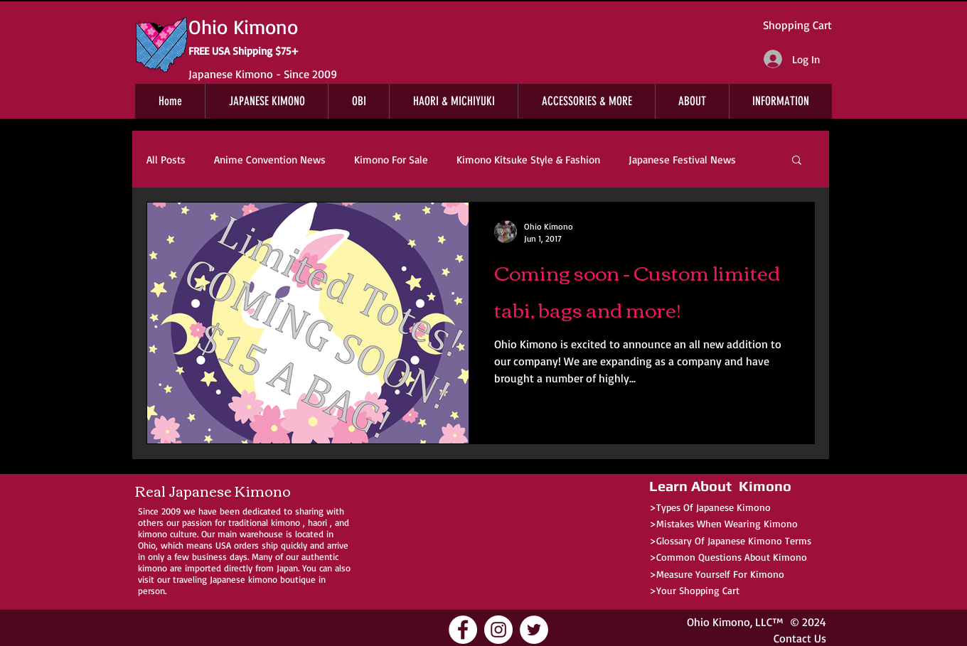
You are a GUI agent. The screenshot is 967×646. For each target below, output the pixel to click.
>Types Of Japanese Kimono (710, 507)
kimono (285, 522)
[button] (796, 161)
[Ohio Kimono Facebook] (463, 629)
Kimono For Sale (391, 159)
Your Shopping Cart (697, 590)
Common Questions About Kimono (731, 557)
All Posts (166, 159)
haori (317, 522)
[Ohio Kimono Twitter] (534, 629)
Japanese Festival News (682, 159)
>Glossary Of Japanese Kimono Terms (730, 540)
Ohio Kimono (718, 622)
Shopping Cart (797, 25)
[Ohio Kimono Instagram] (498, 629)
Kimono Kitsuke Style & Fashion (528, 159)
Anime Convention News (270, 159)
